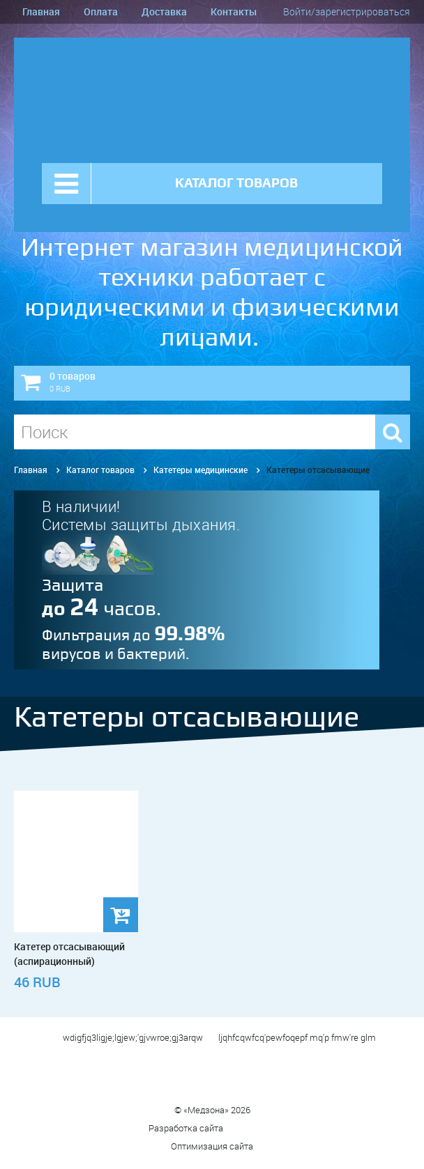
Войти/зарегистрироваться (346, 11)
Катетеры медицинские (200, 469)
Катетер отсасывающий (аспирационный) (69, 954)
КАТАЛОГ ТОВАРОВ (236, 183)
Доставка (164, 11)
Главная (41, 11)
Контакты (234, 11)
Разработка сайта (212, 1128)
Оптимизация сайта (212, 1146)
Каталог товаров (100, 469)
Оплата (101, 11)
